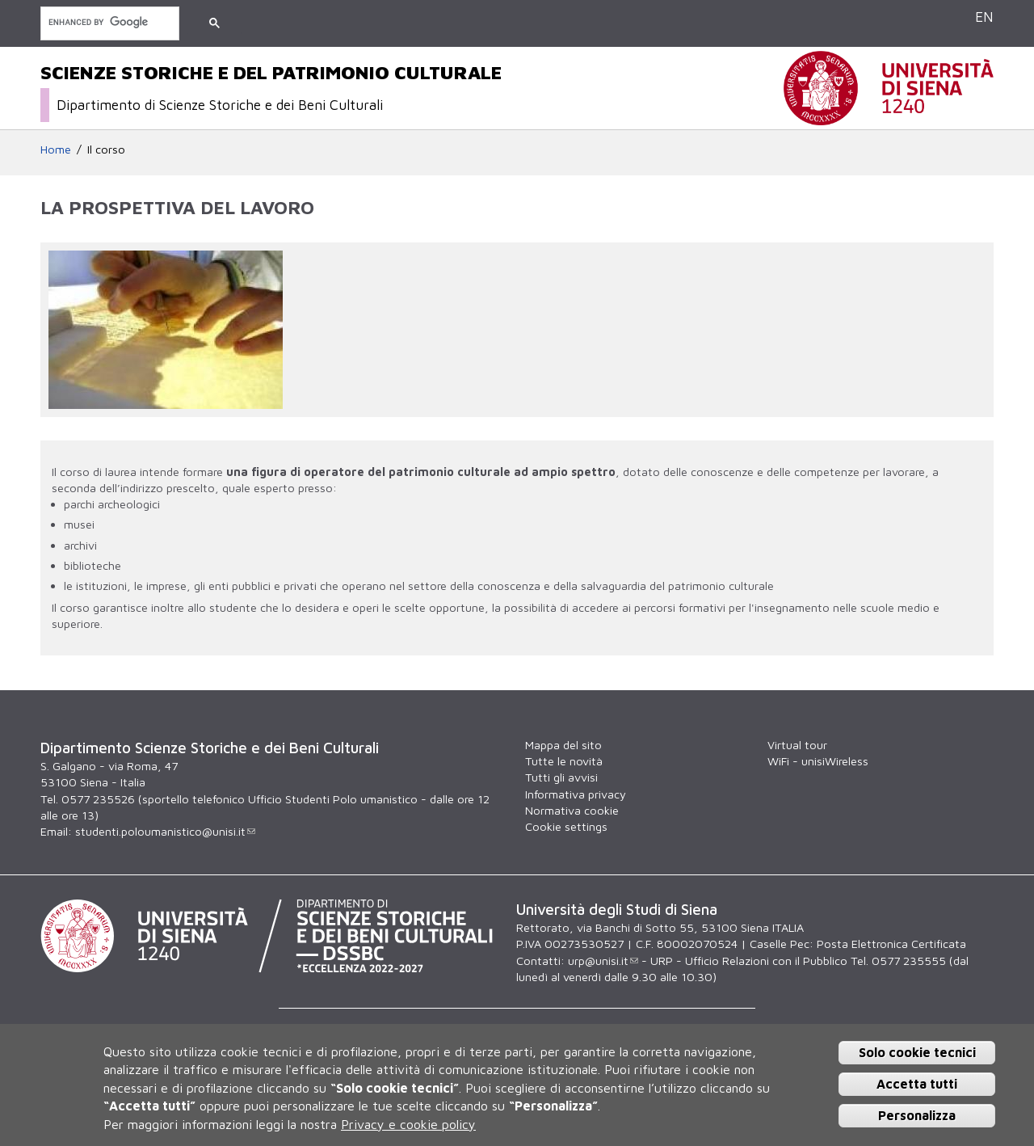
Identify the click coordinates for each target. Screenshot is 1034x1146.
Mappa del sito (563, 745)
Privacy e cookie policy (408, 1124)
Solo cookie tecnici (917, 1052)
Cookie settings (566, 826)
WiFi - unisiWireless (817, 761)
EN (984, 16)
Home (55, 149)
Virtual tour (797, 745)
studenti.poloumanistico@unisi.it (165, 831)
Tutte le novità (564, 761)
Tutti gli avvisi (561, 777)
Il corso (106, 149)
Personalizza (917, 1115)
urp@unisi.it (603, 960)
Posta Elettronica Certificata (891, 943)
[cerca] (108, 22)
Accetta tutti (916, 1083)
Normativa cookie (572, 810)
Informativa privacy (575, 794)
